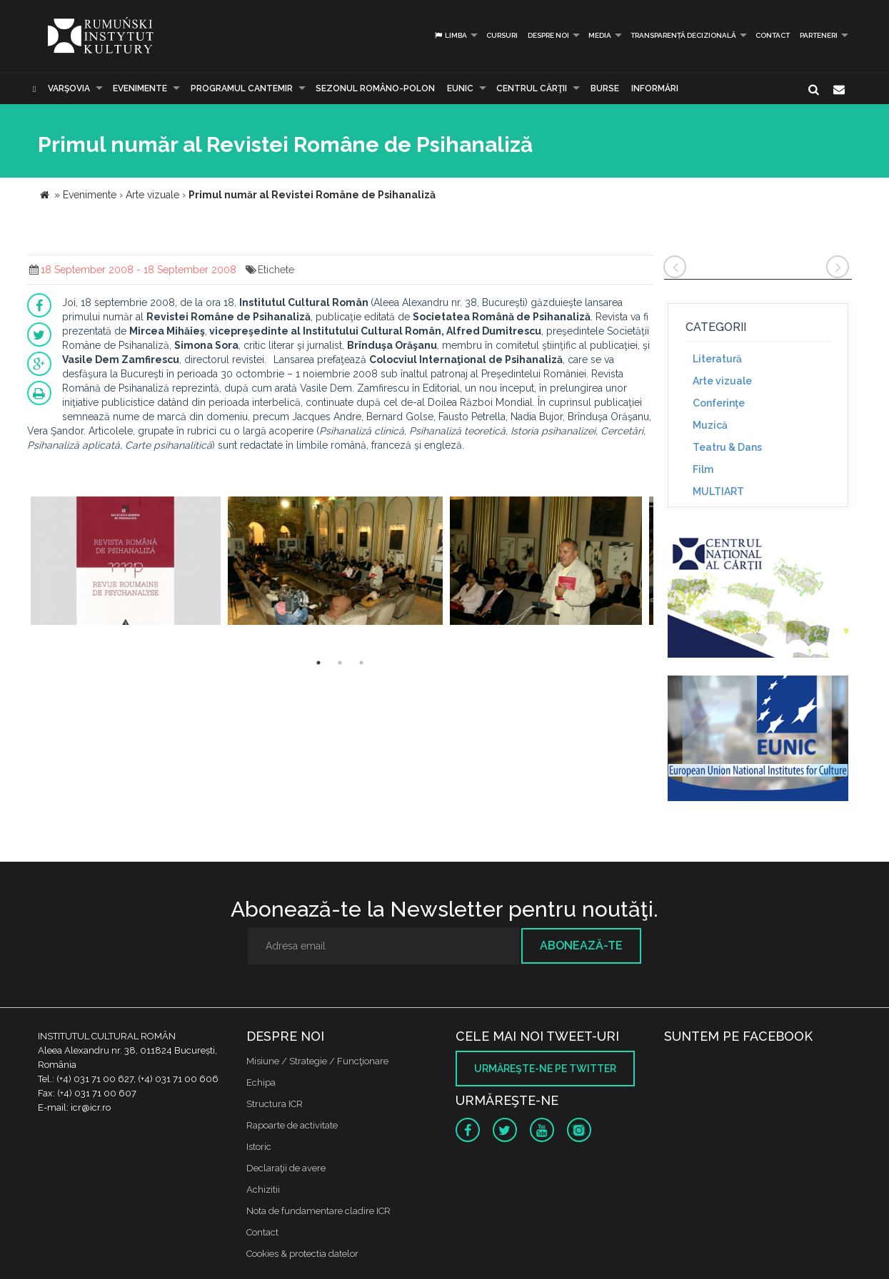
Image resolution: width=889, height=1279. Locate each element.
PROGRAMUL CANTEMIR (242, 88)
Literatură (717, 359)
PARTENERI (819, 35)
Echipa (261, 1082)
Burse (605, 88)
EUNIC (460, 88)
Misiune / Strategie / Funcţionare (317, 1061)
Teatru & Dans (727, 447)
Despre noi (548, 35)
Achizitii (263, 1189)
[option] (126, 562)
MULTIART (718, 491)
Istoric (258, 1146)
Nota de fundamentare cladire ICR (318, 1211)
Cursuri (502, 35)
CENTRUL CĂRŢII (531, 88)
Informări (654, 88)
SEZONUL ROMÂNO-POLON (375, 88)
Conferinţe (719, 403)
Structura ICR (274, 1104)
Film (703, 469)
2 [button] (340, 663)
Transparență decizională (683, 35)
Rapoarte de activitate (292, 1125)
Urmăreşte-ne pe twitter (545, 1068)
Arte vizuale (722, 381)
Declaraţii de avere (286, 1168)
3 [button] (361, 663)
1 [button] (318, 663)
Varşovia (69, 88)
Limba (450, 35)
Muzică (710, 425)
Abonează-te (581, 945)
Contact (772, 35)
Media (599, 35)
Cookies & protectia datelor (302, 1253)
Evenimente (140, 88)
